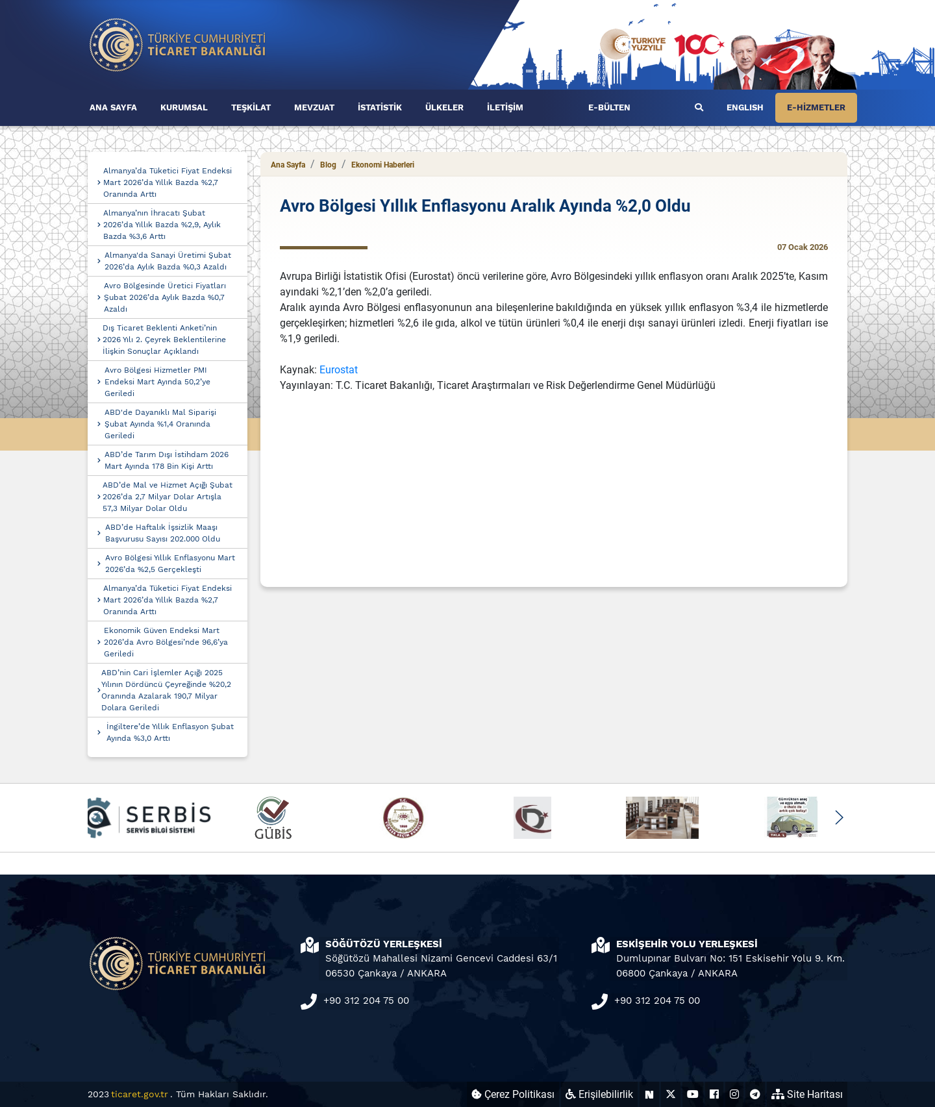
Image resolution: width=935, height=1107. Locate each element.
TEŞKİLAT (251, 107)
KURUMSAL (184, 107)
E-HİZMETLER (816, 107)
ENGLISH (745, 107)
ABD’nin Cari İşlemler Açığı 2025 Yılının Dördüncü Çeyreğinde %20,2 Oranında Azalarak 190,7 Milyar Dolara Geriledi (166, 690)
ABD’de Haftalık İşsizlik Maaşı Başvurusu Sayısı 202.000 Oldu (162, 533)
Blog (328, 164)
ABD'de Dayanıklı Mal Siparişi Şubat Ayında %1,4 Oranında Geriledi (160, 424)
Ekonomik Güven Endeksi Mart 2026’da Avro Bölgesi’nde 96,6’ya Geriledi (166, 642)
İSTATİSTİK (380, 107)
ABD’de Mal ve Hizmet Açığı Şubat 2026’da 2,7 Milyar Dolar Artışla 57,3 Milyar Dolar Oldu (167, 496)
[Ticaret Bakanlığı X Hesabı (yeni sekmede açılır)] (670, 1094)
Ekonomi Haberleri (382, 164)
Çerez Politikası (513, 1094)
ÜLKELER (444, 107)
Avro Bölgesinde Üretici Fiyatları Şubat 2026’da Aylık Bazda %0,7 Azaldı (165, 297)
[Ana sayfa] (178, 44)
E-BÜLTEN (609, 107)
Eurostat (338, 370)
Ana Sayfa (288, 164)
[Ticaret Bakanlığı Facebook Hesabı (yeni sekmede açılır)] (714, 1094)
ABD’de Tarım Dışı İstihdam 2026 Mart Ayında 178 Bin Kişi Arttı (167, 460)
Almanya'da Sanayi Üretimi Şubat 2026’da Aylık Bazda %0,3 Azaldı (168, 261)
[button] (838, 817)
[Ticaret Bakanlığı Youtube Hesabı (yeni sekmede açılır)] (692, 1094)
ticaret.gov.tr (139, 1094)
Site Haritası (807, 1094)
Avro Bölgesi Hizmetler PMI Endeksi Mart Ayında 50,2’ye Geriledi (157, 382)
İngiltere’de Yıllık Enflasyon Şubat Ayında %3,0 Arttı (170, 732)
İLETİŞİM (505, 107)
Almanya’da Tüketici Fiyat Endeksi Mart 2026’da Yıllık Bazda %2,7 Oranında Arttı (167, 182)
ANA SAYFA (113, 107)
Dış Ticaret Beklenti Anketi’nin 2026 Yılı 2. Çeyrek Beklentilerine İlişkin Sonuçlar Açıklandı (164, 339)
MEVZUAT (314, 107)
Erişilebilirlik (599, 1094)
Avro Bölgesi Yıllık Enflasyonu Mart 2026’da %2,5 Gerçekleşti (170, 563)
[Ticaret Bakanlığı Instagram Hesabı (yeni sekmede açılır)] (734, 1094)
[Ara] (699, 108)
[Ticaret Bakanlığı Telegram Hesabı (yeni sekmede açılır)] (755, 1094)
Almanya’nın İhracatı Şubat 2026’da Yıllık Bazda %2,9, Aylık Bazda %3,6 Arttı (162, 224)
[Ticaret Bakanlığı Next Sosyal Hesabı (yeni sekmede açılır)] (649, 1094)
